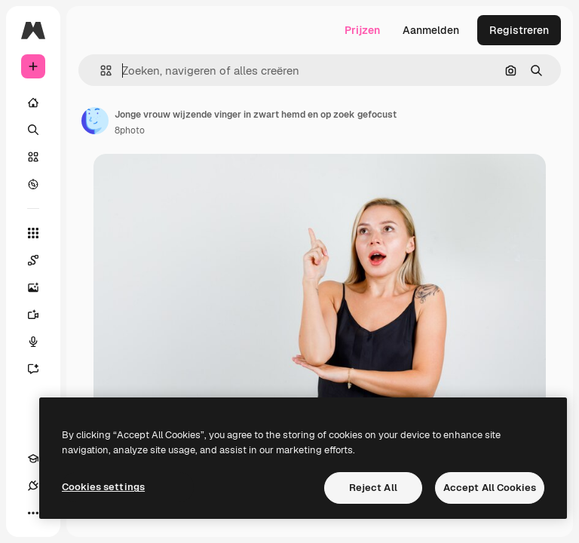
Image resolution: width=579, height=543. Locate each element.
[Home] (33, 102)
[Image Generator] (40, 287)
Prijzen (362, 30)
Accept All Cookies (489, 487)
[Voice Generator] (40, 342)
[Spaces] (40, 260)
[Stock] (33, 157)
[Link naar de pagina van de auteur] (95, 120)
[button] (100, 70)
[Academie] (33, 458)
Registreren (519, 30)
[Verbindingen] (33, 486)
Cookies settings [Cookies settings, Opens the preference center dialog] (103, 486)
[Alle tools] (33, 233)
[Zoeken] (33, 130)
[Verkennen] (33, 184)
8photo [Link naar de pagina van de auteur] (130, 130)
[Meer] (33, 513)
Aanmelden (431, 30)
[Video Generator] (40, 314)
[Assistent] (40, 369)
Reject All (373, 487)
